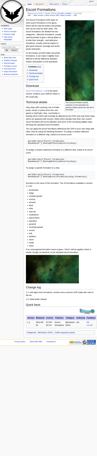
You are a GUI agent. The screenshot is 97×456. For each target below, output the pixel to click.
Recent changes (10, 31)
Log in (91, 1)
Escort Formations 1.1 (35, 91)
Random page (9, 34)
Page (29, 4)
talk (62, 13)
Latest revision (50, 15)
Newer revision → (66, 15)
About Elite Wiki (36, 341)
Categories (31, 332)
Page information (10, 71)
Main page (8, 28)
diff (29, 15)
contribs (68, 13)
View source (54, 4)
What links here (10, 58)
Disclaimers (51, 341)
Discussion (39, 4)
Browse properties (11, 74)
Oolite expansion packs (65, 332)
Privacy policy (20, 341)
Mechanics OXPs (45, 332)
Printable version (10, 66)
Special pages (9, 63)
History (65, 4)
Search (3, 44)
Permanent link (10, 69)
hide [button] (39, 67)
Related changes (10, 60)
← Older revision (37, 15)
